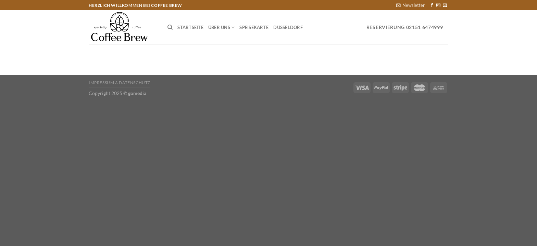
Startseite (190, 27)
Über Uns (221, 27)
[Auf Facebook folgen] (432, 5)
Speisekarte (253, 27)
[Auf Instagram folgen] (438, 5)
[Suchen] (170, 27)
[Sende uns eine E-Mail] (445, 5)
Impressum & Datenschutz (119, 82)
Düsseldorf (288, 27)
